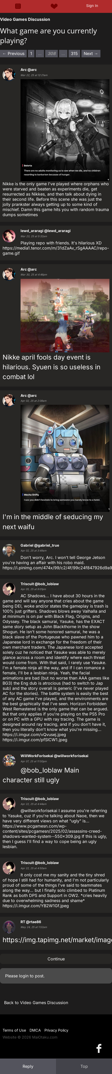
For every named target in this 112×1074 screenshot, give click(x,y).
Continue (56, 958)
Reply (28, 1066)
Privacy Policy (56, 1030)
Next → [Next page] (91, 53)
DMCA (35, 1030)
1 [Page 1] (31, 53)
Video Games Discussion (25, 19)
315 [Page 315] (74, 53)
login (24, 975)
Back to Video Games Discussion (36, 1002)
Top (84, 1066)
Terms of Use (14, 1030)
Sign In (92, 6)
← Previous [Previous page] (13, 53)
